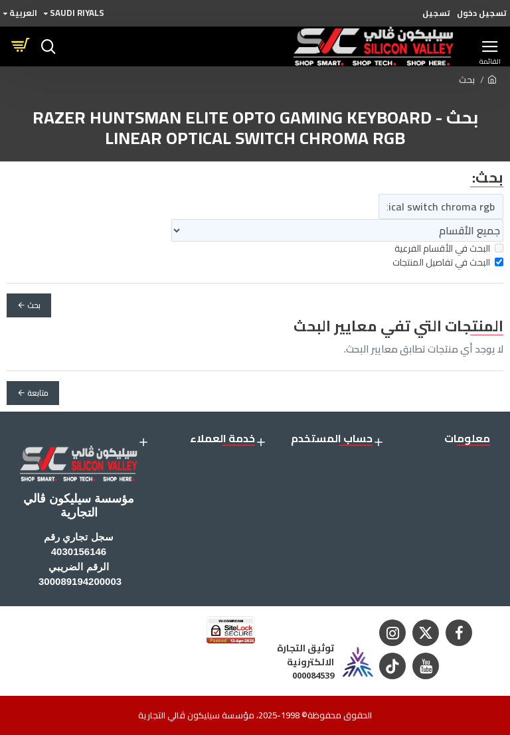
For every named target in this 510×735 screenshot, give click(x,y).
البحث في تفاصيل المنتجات (447, 263)
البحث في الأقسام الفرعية (448, 249)
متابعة (37, 392)
